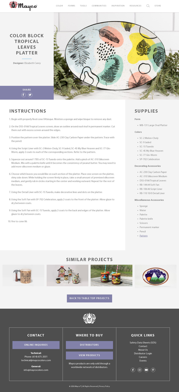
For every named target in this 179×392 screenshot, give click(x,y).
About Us (143, 350)
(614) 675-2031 (39, 357)
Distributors (89, 345)
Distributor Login (143, 353)
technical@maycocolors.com (36, 360)
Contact (143, 346)
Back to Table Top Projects (89, 298)
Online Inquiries (36, 345)
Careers (143, 357)
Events (143, 361)
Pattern (144, 236)
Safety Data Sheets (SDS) (143, 343)
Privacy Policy (104, 386)
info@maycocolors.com (36, 370)
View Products (89, 355)
